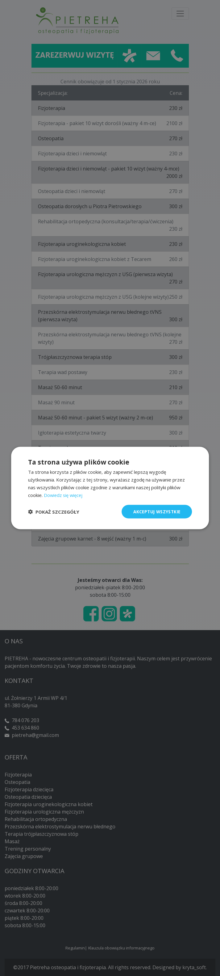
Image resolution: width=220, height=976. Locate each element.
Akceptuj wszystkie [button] (155, 511)
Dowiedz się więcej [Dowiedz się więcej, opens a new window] (64, 495)
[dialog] (110, 488)
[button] (53, 512)
